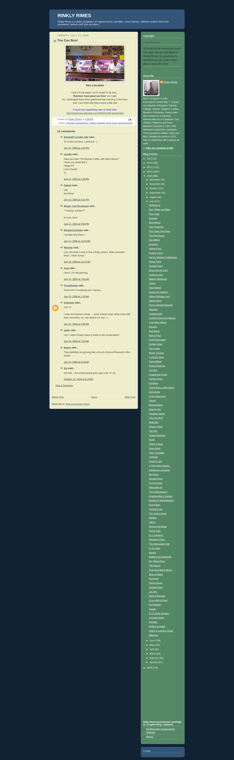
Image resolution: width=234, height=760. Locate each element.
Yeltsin (152, 522)
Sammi (67, 185)
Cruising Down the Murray (162, 318)
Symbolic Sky (156, 509)
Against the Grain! (158, 374)
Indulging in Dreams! (159, 470)
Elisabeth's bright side (76, 137)
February (154, 658)
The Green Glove (158, 513)
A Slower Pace (156, 357)
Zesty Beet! (155, 448)
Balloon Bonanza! (158, 279)
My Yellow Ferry (157, 561)
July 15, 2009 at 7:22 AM (76, 341)
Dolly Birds (154, 392)
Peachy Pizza (156, 253)
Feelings (153, 457)
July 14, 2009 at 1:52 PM (76, 148)
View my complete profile (159, 148)
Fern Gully (154, 214)
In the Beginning (157, 396)
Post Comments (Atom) (78, 404)
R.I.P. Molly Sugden (159, 613)
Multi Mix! (154, 422)
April (152, 649)
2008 (150, 668)
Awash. (152, 609)
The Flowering (156, 227)
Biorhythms (155, 222)
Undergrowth (155, 314)
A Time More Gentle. (159, 466)
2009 (150, 176)
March (153, 653)
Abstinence (154, 205)
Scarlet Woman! (157, 435)
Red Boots (154, 331)
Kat (65, 368)
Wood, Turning (156, 353)
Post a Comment (64, 385)
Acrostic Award (156, 617)
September (155, 193)
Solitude (153, 218)
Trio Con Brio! (156, 418)
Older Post (129, 397)
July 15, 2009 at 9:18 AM (76, 362)
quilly (67, 330)
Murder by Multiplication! (161, 500)
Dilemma (153, 635)
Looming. (153, 383)
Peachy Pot (155, 409)
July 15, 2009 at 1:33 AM (76, 296)
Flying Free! (155, 335)
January (154, 662)
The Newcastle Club (159, 544)
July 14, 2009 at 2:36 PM (76, 179)
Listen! (152, 283)
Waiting (153, 518)
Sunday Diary (156, 266)
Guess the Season (158, 292)
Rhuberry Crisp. (157, 539)
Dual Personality (157, 340)
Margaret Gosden (73, 230)
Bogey (67, 347)
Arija (66, 268)
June (152, 640)
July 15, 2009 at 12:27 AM (77, 262)
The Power (154, 348)
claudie (68, 154)
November (155, 184)
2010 (150, 171)
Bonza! (152, 552)
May (152, 645)
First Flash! (154, 505)
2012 (150, 163)
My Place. (154, 474)
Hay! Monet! (155, 288)
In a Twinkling (156, 535)
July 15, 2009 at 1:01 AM (76, 279)
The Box (153, 370)
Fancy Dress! (156, 583)
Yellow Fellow (156, 444)
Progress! (154, 578)
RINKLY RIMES (74, 15)
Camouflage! (155, 361)
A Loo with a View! (158, 600)
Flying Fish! (155, 531)
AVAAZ (149, 737)
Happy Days (155, 300)
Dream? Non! (156, 426)
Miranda (68, 247)
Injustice (153, 622)
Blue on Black (156, 574)
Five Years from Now (159, 231)
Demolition (154, 240)
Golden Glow (155, 344)
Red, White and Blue (159, 209)
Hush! (152, 439)
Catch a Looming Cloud (161, 631)
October (154, 188)
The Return (155, 565)
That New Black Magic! (161, 570)
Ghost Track (155, 261)
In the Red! (154, 548)
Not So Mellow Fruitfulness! (163, 257)
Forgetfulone (71, 285)
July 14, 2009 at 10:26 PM (77, 241)
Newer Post (58, 397)
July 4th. (153, 592)
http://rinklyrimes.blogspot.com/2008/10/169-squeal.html (95, 113)
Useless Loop (156, 275)
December (155, 179)
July (152, 201)
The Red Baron (157, 235)
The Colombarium (158, 492)
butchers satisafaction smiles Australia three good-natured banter (99, 123)
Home (94, 397)
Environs (153, 244)
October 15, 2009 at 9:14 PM (78, 379)
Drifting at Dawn (157, 626)
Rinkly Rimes (170, 82)
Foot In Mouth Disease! (161, 305)
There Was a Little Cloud (161, 387)
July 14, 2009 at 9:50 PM (76, 224)
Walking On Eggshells (160, 557)
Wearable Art (155, 487)
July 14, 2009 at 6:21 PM (76, 199)
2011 (150, 167)
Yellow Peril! (155, 248)
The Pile (153, 431)
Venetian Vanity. (157, 414)
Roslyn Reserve (157, 366)
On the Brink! (156, 483)
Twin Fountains (157, 453)
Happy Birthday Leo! (159, 296)
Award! (152, 400)
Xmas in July (155, 461)
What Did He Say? (158, 270)
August (153, 197)
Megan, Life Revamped (76, 206)
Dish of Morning (157, 596)
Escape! (153, 327)
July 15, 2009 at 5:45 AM (76, 324)
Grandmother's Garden (161, 496)
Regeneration (156, 405)
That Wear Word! (158, 322)
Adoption (153, 309)
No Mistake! (155, 605)
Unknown (69, 302)
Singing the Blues (158, 526)
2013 (150, 158)
